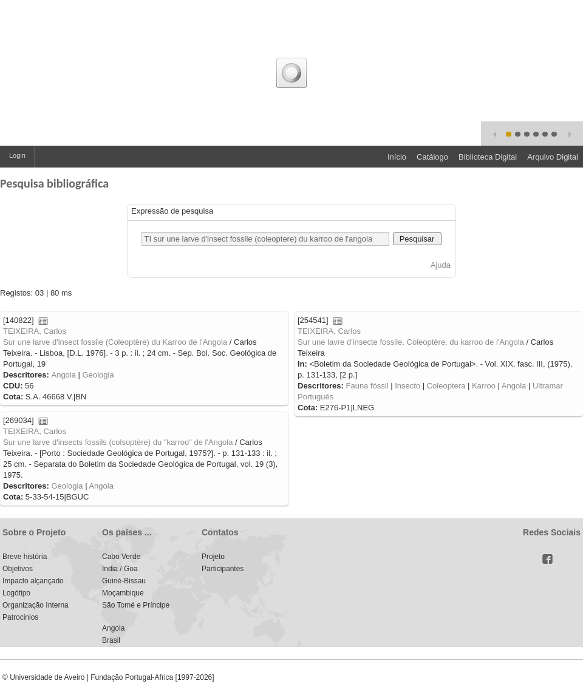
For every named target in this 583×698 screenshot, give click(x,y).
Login (17, 155)
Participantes (223, 568)
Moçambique (123, 593)
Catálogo (432, 156)
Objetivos (17, 568)
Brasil (111, 640)
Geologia (98, 374)
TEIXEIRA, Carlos (34, 331)
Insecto (407, 385)
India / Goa (120, 568)
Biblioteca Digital (488, 156)
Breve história (24, 556)
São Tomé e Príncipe (135, 605)
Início (396, 156)
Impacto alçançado (33, 581)
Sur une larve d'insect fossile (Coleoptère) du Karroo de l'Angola (115, 342)
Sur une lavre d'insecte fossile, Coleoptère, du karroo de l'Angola (411, 342)
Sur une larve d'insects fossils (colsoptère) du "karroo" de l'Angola (118, 442)
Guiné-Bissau (124, 581)
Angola (63, 374)
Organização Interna (35, 605)
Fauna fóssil (367, 385)
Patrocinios (20, 617)
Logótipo (16, 593)
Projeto (213, 556)
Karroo (484, 385)
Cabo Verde (121, 556)
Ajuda (441, 264)
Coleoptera (446, 385)
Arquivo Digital (552, 156)
